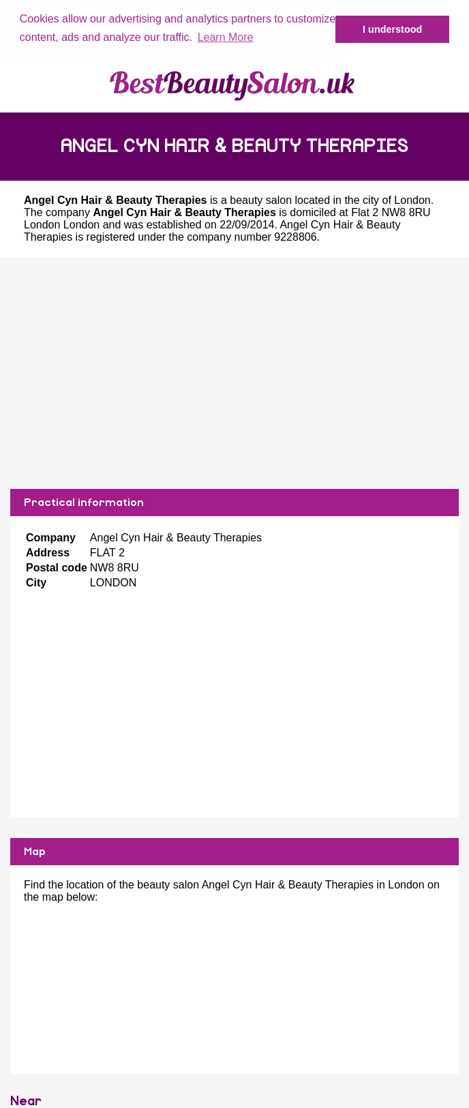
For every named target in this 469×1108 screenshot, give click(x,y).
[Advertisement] (234, 372)
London (412, 199)
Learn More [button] (226, 37)
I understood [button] (392, 29)
